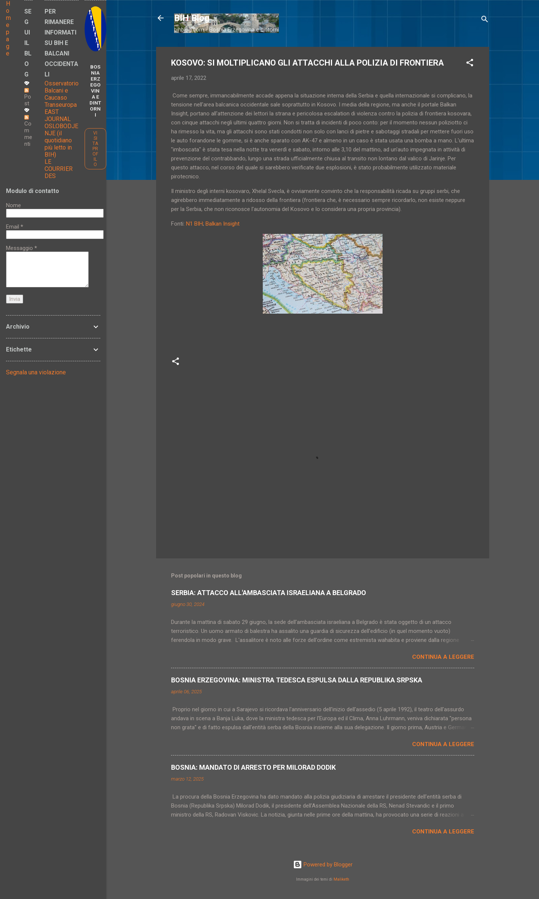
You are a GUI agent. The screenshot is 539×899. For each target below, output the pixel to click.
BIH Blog (192, 18)
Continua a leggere (443, 657)
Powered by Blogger (323, 864)
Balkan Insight (222, 223)
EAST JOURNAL (58, 115)
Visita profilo (95, 148)
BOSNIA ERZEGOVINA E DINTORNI (95, 91)
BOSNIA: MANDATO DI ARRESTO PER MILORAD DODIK (253, 767)
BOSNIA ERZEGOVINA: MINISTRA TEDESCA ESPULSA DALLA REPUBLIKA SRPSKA (296, 680)
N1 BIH (194, 223)
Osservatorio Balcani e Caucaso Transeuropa (62, 94)
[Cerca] (484, 20)
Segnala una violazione (36, 372)
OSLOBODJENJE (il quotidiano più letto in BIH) (61, 140)
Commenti (28, 131)
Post (27, 97)
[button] (469, 64)
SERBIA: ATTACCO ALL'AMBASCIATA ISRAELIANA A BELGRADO (268, 593)
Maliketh (341, 879)
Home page (8, 28)
